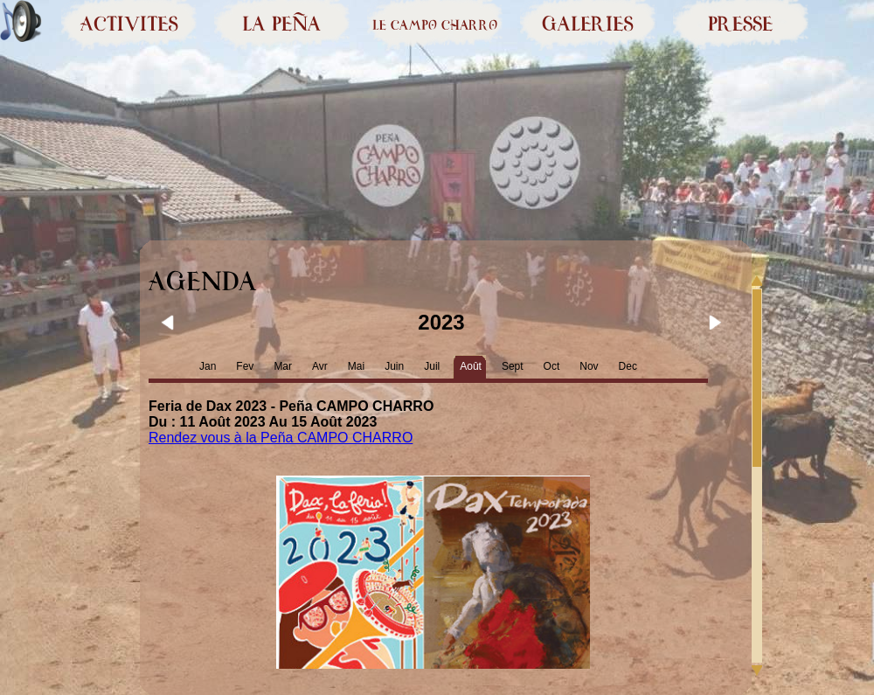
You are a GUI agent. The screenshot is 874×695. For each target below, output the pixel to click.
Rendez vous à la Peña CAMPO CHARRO (281, 437)
